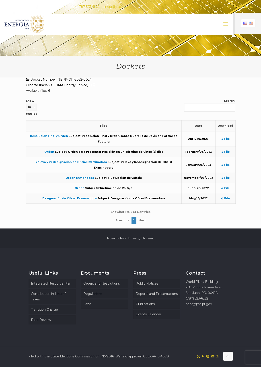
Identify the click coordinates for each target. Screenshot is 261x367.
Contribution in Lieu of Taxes (48, 296)
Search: (209, 105)
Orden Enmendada (80, 177)
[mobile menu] (226, 24)
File (225, 139)
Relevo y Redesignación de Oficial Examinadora (71, 162)
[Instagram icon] (240, 7)
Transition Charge (44, 310)
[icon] (245, 7)
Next (142, 220)
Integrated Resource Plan (51, 283)
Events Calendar (148, 314)
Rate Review (41, 320)
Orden (49, 151)
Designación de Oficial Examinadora (69, 198)
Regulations (92, 294)
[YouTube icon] (234, 7)
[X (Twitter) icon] (229, 7)
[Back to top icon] (228, 356)
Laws (87, 304)
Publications (145, 304)
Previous (122, 220)
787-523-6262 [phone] (89, 7)
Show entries (31, 107)
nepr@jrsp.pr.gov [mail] (118, 7)
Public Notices (147, 283)
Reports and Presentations (157, 294)
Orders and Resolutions (101, 283)
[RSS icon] (251, 7)
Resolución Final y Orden (49, 136)
